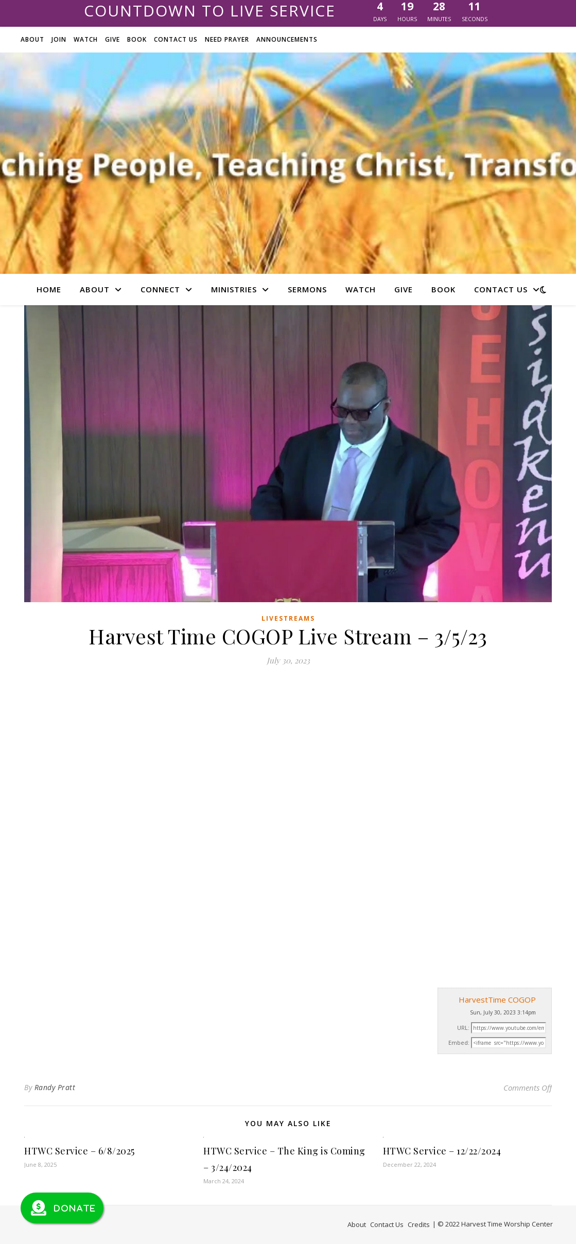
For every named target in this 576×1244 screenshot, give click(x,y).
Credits (419, 1224)
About (32, 39)
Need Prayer (227, 39)
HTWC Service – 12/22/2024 (442, 1151)
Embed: (458, 1042)
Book (137, 39)
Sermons (307, 289)
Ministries (234, 289)
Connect (160, 289)
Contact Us (176, 39)
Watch (86, 39)
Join (58, 39)
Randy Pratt (55, 1087)
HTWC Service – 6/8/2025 (79, 1151)
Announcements (287, 39)
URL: (463, 1027)
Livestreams (288, 618)
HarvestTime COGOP (497, 999)
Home (49, 289)
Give (112, 39)
